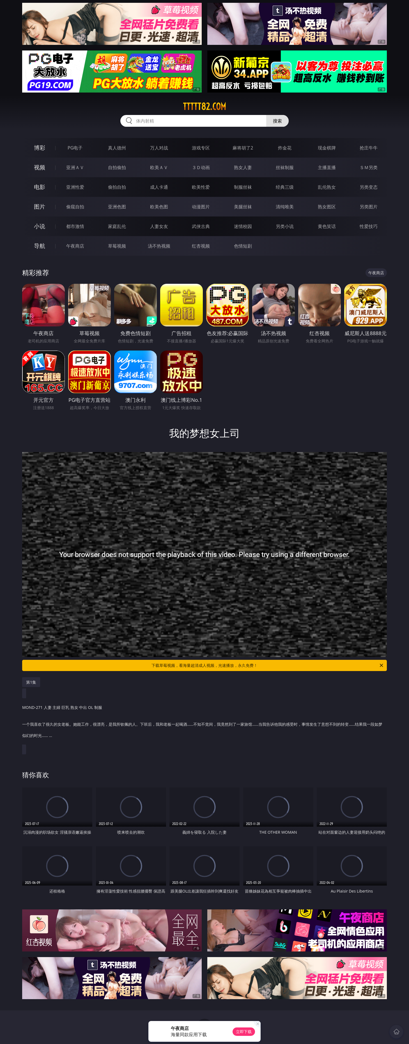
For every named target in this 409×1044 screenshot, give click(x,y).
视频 (39, 167)
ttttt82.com (204, 106)
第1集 (31, 682)
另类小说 (285, 226)
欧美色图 (159, 207)
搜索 (277, 121)
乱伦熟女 (327, 187)
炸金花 (284, 148)
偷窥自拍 (75, 207)
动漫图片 (201, 207)
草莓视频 (117, 246)
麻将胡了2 (243, 148)
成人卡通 (159, 187)
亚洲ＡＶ (75, 167)
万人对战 (159, 148)
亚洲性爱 (75, 187)
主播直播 (327, 167)
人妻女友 (159, 226)
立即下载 (244, 1031)
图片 (39, 206)
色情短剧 (243, 246)
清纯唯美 (285, 207)
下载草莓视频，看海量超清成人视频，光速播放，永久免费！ (267, 665)
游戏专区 (201, 148)
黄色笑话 (327, 226)
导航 (39, 246)
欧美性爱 (201, 187)
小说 (39, 226)
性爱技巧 (369, 226)
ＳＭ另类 (369, 167)
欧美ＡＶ (159, 167)
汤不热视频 (159, 246)
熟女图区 (327, 207)
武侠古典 (201, 226)
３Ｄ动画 (201, 167)
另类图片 (369, 207)
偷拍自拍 (117, 187)
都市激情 (75, 226)
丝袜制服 (285, 167)
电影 (39, 187)
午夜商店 (75, 246)
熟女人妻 (243, 167)
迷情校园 (243, 226)
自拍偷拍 (117, 167)
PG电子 (75, 148)
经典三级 (285, 187)
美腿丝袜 (243, 207)
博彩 (39, 147)
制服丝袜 (243, 187)
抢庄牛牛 (369, 148)
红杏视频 (201, 246)
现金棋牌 (327, 148)
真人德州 (117, 148)
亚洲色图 (117, 207)
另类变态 (369, 187)
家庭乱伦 (117, 226)
